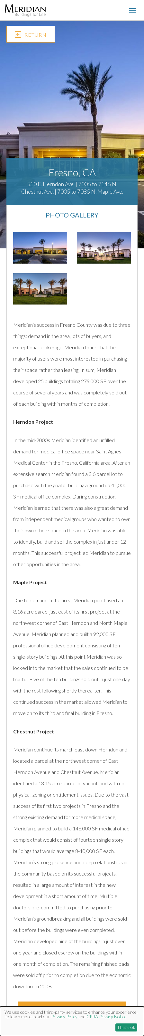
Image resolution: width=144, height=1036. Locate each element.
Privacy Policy (64, 1016)
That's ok (126, 1027)
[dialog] (72, 1021)
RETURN (31, 36)
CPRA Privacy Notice (106, 1016)
